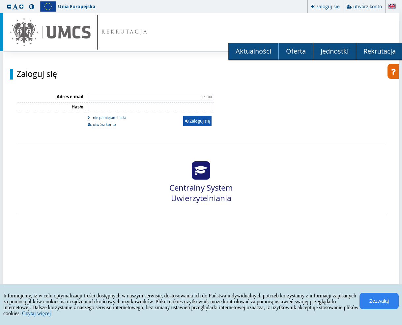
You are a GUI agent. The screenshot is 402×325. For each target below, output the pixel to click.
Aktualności (253, 51)
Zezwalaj (379, 301)
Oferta (296, 51)
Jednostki (335, 51)
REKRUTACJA (124, 32)
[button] (9, 6)
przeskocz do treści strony (1, 1)
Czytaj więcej (36, 313)
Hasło (77, 107)
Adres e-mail (70, 97)
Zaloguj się (36, 74)
